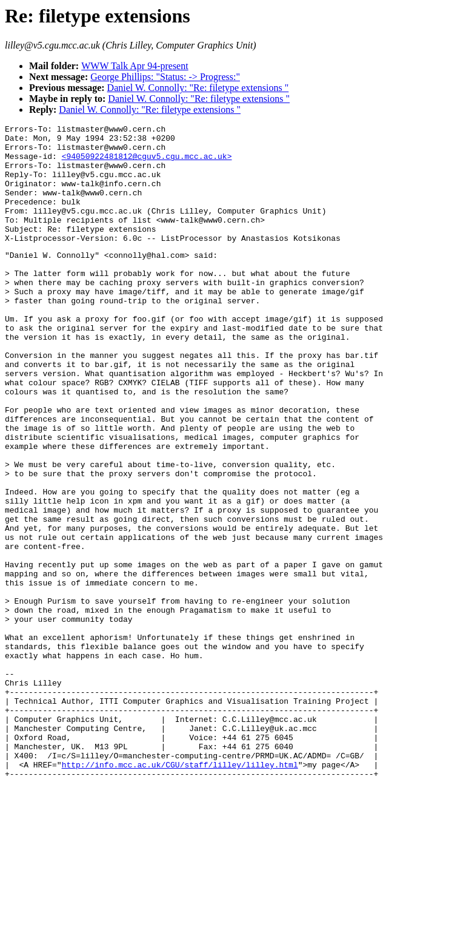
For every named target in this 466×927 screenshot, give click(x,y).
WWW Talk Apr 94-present (134, 66)
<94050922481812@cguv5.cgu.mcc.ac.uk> (147, 163)
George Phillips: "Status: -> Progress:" (165, 77)
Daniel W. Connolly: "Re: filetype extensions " (198, 88)
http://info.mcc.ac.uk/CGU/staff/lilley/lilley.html (180, 891)
